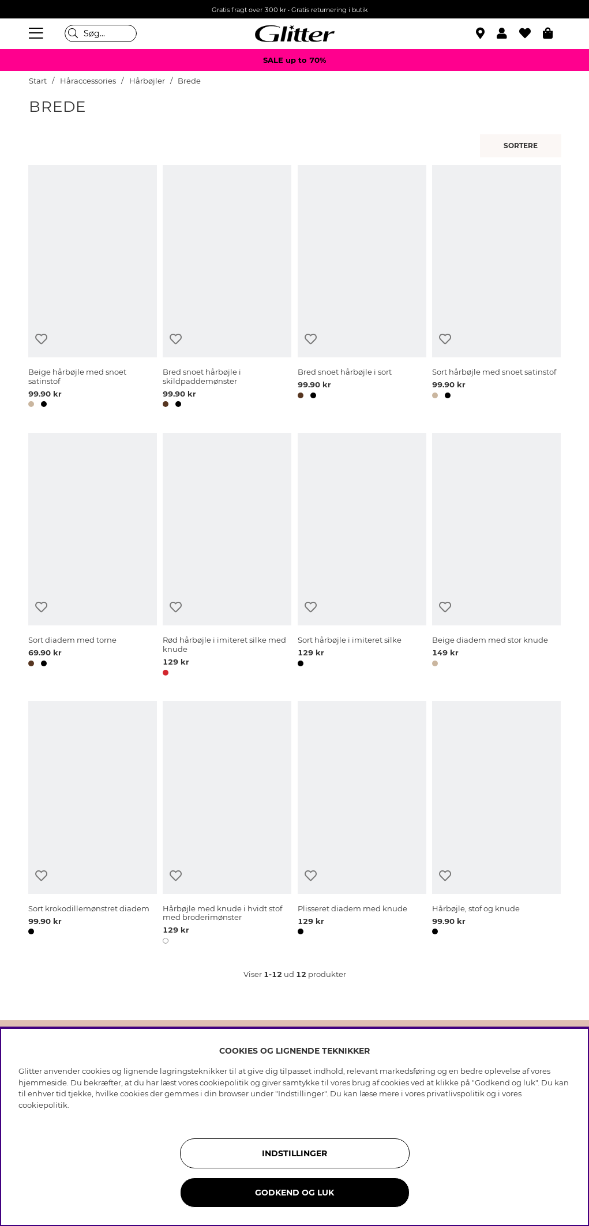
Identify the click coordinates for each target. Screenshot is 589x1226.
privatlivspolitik (455, 1093)
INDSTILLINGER (294, 1153)
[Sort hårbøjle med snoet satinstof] (496, 288)
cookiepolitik (42, 1105)
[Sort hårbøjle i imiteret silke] (362, 556)
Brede (189, 81)
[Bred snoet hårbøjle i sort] (362, 288)
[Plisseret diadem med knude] (362, 824)
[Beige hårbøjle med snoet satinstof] (92, 288)
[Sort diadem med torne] (92, 556)
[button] (508, 33)
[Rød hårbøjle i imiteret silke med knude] (227, 556)
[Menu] (37, 33)
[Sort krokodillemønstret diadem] (92, 824)
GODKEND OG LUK (294, 1192)
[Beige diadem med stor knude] (496, 556)
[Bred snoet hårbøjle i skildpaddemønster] (227, 288)
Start (38, 81)
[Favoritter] (531, 33)
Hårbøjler (147, 81)
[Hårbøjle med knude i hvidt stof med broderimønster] (227, 824)
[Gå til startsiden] (294, 33)
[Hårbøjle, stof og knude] (496, 824)
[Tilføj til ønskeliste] (41, 339)
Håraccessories (88, 81)
